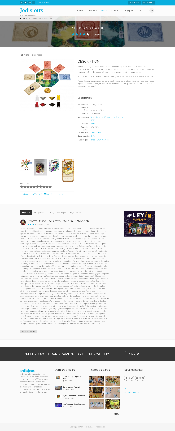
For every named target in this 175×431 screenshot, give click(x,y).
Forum (141, 10)
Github (133, 354)
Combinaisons (97, 117)
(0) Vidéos (37, 55)
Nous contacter (42, 3)
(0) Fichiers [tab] (75, 213)
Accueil (80, 10)
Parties (113, 10)
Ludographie (127, 10)
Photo (25, 55)
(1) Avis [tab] (26, 213)
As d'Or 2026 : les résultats (74, 404)
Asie (93, 123)
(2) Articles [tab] (39, 213)
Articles (91, 10)
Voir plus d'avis (28, 331)
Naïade (94, 136)
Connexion (148, 2)
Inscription (134, 2)
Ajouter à (25, 194)
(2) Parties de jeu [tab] (58, 213)
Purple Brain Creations (100, 140)
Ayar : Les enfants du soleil (74, 396)
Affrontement (109, 117)
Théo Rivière (96, 132)
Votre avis (37, 194)
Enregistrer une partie (53, 194)
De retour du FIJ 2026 (71, 387)
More (117, 414)
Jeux (103, 10)
